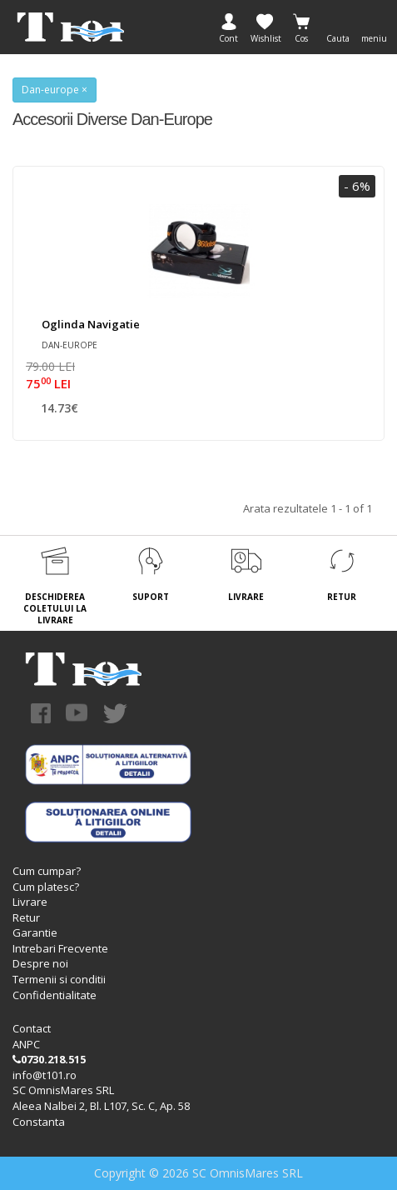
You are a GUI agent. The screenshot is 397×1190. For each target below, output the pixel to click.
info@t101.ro (44, 1075)
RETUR (341, 596)
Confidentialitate (54, 995)
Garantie (34, 932)
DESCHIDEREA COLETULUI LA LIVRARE (55, 609)
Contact (31, 1028)
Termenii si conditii (59, 979)
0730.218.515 (49, 1059)
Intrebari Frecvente (60, 948)
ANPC (26, 1044)
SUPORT (150, 596)
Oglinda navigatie (91, 324)
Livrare (29, 901)
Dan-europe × (54, 89)
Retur (26, 917)
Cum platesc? (45, 886)
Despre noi (40, 963)
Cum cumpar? (46, 870)
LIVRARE (246, 596)
